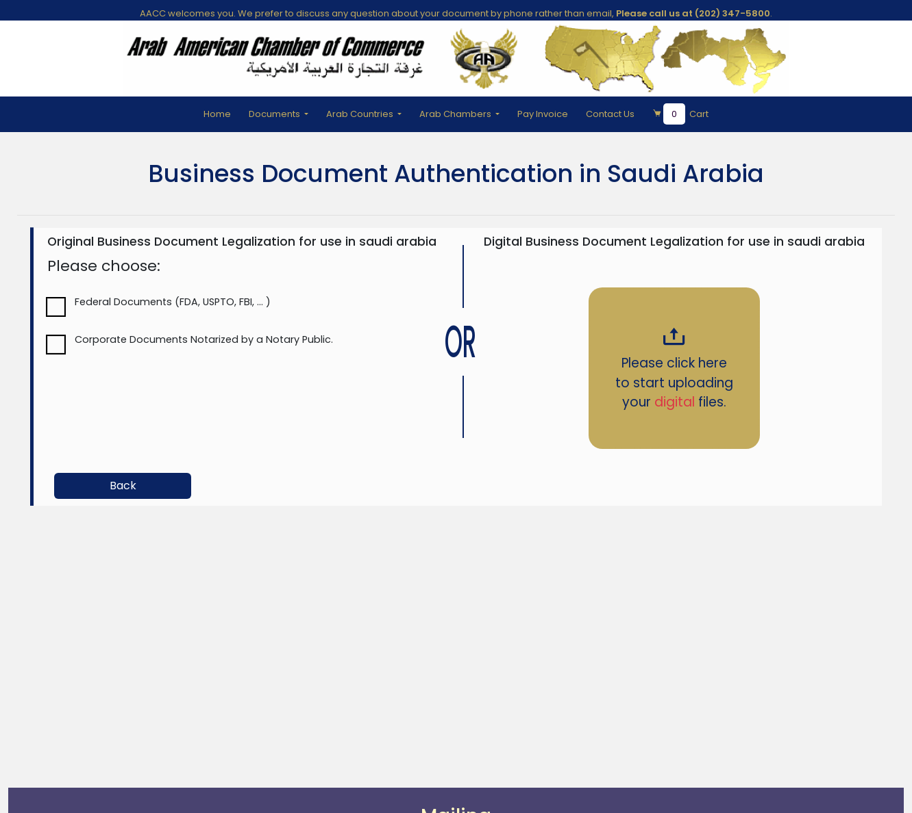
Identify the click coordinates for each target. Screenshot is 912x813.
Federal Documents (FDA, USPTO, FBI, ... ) (173, 302)
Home (217, 113)
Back (123, 485)
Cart (680, 114)
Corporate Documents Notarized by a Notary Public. (204, 339)
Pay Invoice (542, 113)
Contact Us (610, 113)
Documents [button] (275, 113)
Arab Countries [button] (360, 113)
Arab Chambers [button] (456, 113)
